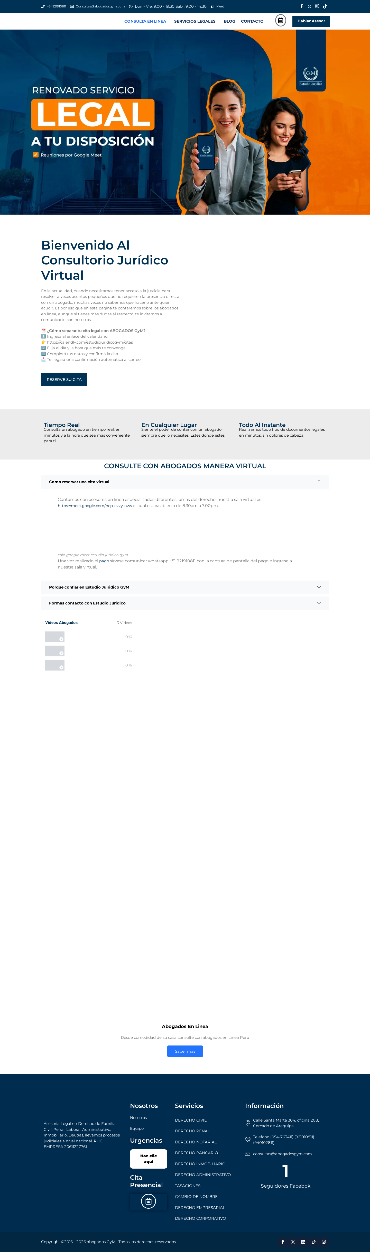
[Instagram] (317, 6)
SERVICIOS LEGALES (195, 23)
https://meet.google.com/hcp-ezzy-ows (95, 510)
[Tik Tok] (325, 6)
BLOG (229, 23)
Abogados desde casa (87, 670)
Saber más (185, 1056)
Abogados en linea (84, 642)
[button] (146, 23)
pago (104, 566)
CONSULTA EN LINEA (145, 23)
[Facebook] (302, 6)
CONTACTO (252, 23)
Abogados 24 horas (84, 656)
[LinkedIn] (303, 1247)
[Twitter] (309, 6)
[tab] (88, 642)
